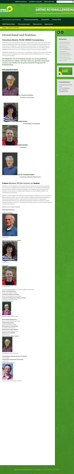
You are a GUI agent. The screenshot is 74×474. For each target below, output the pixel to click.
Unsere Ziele (56, 19)
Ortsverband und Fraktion (11, 19)
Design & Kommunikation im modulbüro (51, 469)
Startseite (4, 27)
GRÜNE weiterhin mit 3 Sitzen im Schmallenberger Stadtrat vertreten (65, 58)
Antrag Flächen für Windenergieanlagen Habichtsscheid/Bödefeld (65, 47)
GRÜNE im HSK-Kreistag (49, 1)
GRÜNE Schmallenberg (55, 9)
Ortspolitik (45, 19)
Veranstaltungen (24, 24)
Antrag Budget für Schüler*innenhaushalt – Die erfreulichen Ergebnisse (65, 53)
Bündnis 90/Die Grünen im (21, 183)
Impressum (49, 24)
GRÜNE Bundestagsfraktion (21, 1)
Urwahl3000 (34, 469)
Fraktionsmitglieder (31, 19)
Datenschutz (37, 24)
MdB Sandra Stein (8, 24)
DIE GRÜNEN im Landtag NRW (35, 1)
